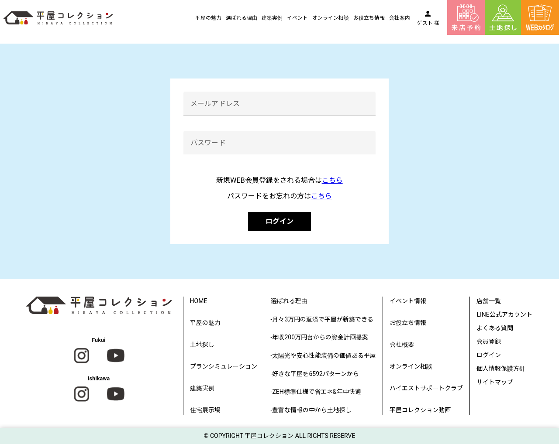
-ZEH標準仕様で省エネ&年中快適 (316, 391)
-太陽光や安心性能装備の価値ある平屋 (323, 355)
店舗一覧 (488, 300)
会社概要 (402, 344)
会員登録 (488, 341)
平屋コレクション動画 (420, 409)
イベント (297, 18)
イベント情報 (408, 300)
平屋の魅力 (208, 18)
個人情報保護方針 (500, 368)
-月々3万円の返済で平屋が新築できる (322, 319)
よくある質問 (494, 327)
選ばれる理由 (241, 18)
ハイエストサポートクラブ (426, 388)
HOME (198, 300)
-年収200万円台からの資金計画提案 (319, 337)
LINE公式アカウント (504, 314)
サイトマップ (494, 382)
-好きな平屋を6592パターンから (315, 373)
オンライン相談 (330, 18)
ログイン (279, 221)
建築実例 (272, 18)
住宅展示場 (205, 409)
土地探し (202, 344)
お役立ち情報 (369, 18)
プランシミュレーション (223, 366)
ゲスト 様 (428, 23)
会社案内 (399, 18)
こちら (332, 180)
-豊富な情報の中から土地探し (311, 409)
